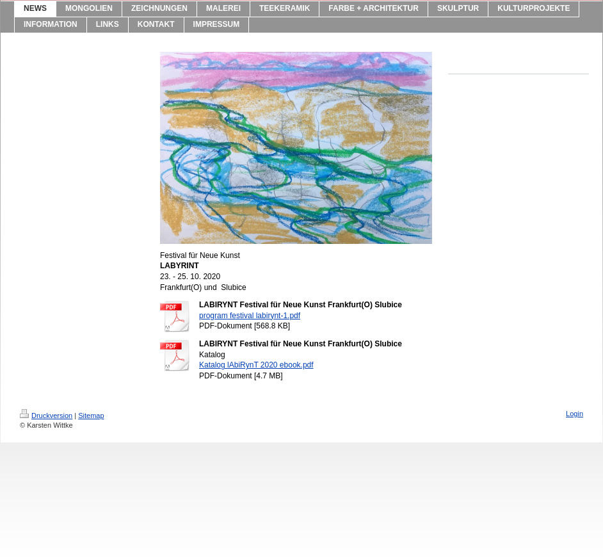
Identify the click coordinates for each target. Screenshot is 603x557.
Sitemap (91, 415)
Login (574, 413)
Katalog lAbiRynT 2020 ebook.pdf (256, 364)
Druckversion (46, 415)
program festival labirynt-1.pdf (249, 315)
